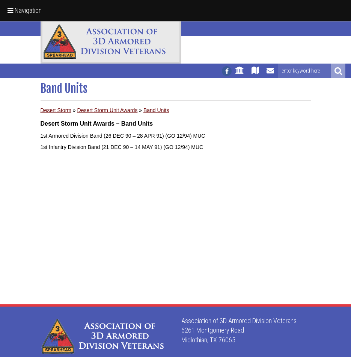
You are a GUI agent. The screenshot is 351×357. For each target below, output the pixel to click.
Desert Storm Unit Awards (107, 110)
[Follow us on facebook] (227, 71)
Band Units (156, 110)
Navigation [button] (25, 10)
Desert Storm (56, 110)
